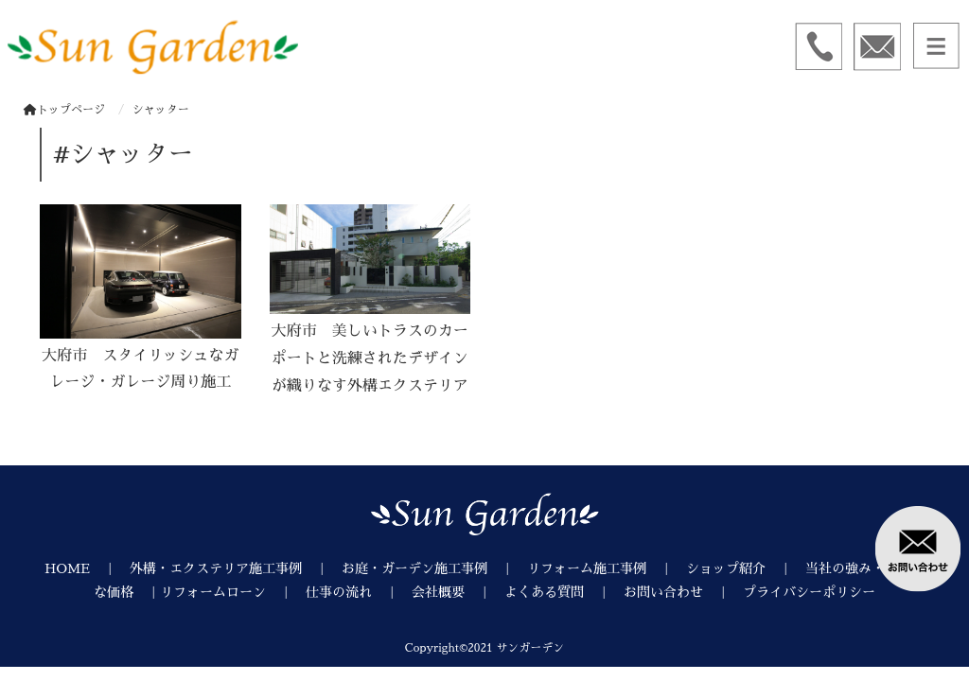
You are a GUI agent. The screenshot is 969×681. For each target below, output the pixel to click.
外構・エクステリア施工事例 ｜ (236, 568)
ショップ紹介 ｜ (745, 568)
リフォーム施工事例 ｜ (606, 568)
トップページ (64, 109)
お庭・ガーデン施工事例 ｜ (434, 568)
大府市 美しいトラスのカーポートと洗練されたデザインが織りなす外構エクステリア (370, 358)
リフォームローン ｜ (233, 592)
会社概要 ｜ (458, 592)
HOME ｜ (87, 568)
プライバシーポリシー (809, 592)
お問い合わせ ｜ (683, 592)
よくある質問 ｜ (564, 592)
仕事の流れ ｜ (359, 592)
